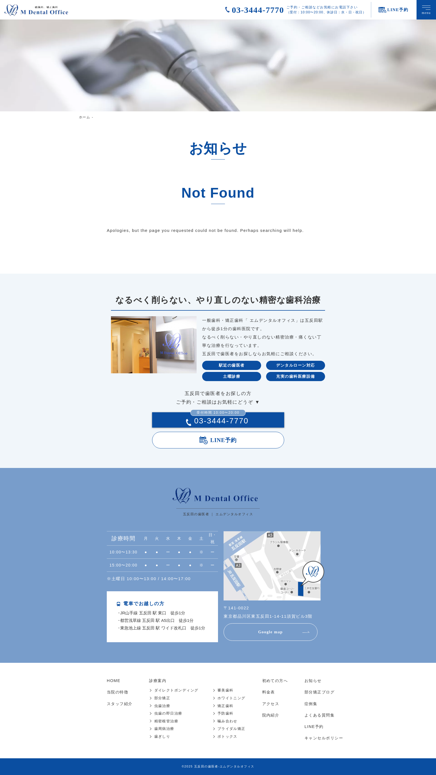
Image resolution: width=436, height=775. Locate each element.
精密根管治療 (166, 721)
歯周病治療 (164, 729)
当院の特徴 (118, 692)
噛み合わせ (227, 721)
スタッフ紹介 (120, 703)
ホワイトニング (231, 698)
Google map (272, 632)
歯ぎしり (162, 736)
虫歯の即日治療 (168, 713)
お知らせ (311, 680)
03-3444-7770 (258, 9)
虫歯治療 (162, 706)
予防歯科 (225, 713)
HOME (114, 680)
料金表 (267, 692)
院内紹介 (269, 715)
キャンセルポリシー (322, 737)
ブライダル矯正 (231, 729)
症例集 (309, 703)
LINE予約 (223, 440)
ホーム (84, 117)
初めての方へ (273, 680)
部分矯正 (162, 698)
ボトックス (227, 736)
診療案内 (158, 680)
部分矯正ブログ (318, 692)
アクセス (269, 703)
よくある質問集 (318, 715)
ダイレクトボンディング (176, 690)
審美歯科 (225, 690)
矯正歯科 (225, 706)
